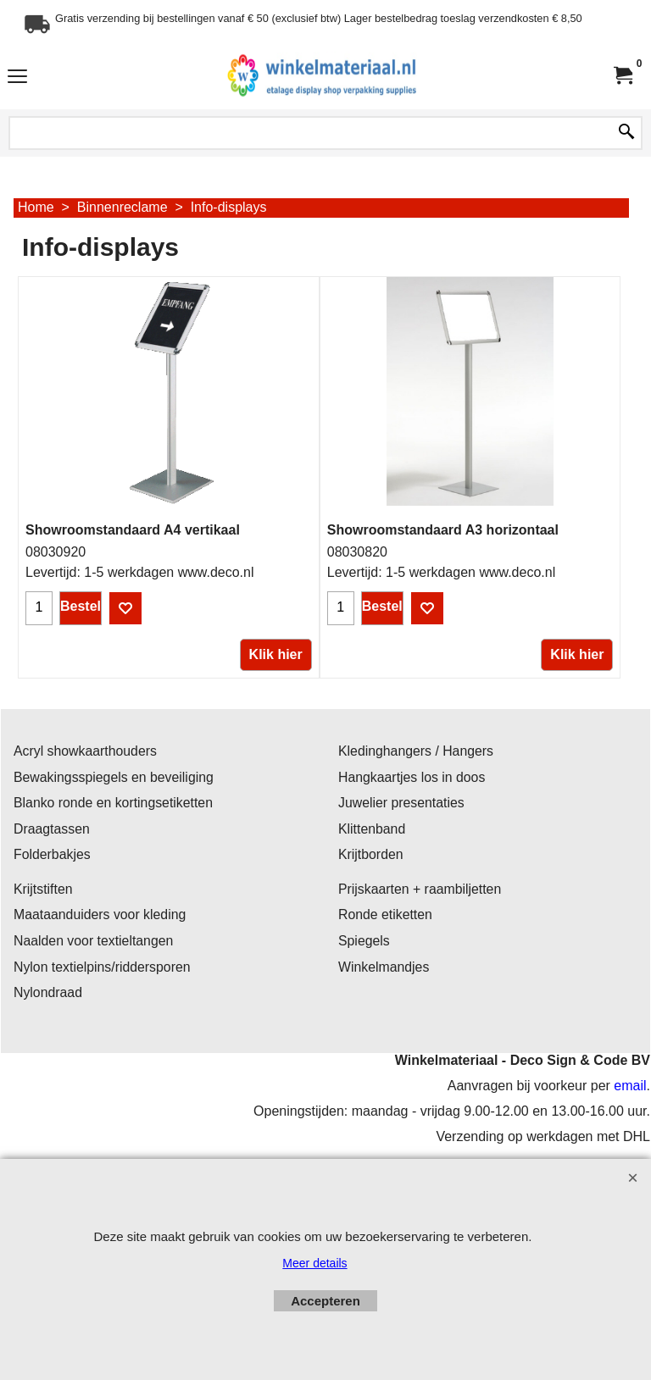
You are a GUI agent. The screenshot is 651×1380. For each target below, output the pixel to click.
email (630, 1085)
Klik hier (276, 654)
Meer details (314, 1263)
